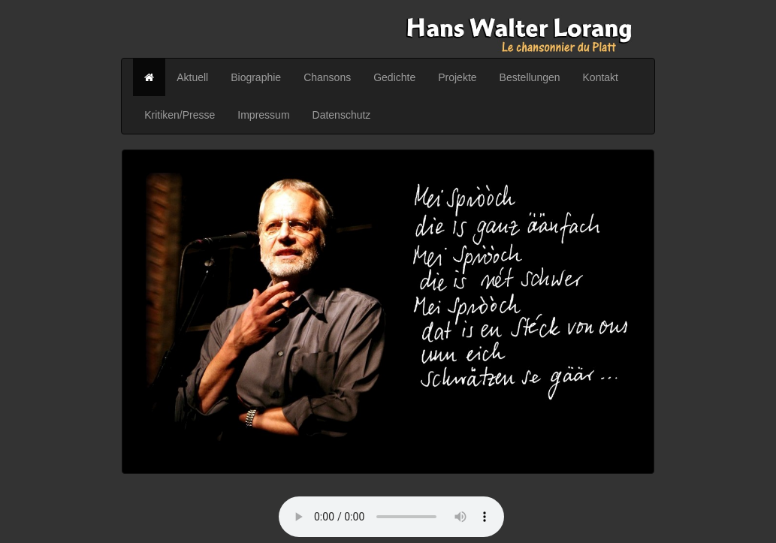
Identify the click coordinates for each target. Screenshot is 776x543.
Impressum (263, 115)
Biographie (256, 77)
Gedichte (394, 77)
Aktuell (192, 77)
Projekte (457, 77)
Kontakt (600, 77)
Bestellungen (530, 77)
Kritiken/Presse (179, 115)
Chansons (327, 77)
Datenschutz (342, 115)
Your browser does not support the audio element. (391, 516)
